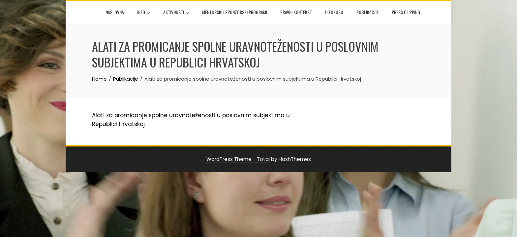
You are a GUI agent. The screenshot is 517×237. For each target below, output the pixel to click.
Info (143, 13)
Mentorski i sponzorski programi (234, 12)
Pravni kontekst (296, 12)
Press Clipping (406, 12)
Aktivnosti (176, 13)
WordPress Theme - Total (238, 159)
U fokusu (334, 12)
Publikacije (367, 12)
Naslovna (115, 12)
